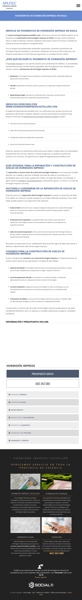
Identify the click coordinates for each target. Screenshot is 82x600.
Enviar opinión (41, 577)
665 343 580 (43, 383)
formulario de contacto (51, 551)
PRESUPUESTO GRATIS (43, 374)
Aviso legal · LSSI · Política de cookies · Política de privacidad (44, 592)
